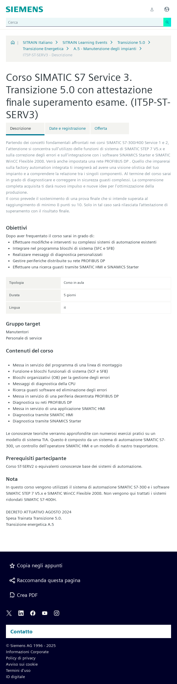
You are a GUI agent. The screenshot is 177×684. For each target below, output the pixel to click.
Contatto (21, 631)
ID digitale (15, 676)
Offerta (101, 128)
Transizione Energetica (43, 48)
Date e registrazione (67, 128)
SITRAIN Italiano (37, 42)
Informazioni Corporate (27, 651)
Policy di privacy (21, 658)
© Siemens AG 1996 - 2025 (31, 645)
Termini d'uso (18, 670)
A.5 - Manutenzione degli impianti (105, 48)
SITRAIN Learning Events (85, 42)
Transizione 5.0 (131, 42)
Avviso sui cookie (22, 664)
